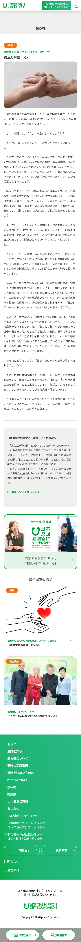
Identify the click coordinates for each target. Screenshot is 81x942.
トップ (11, 744)
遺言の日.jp (15, 870)
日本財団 (29, 894)
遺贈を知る (14, 751)
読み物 (11, 787)
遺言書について (17, 758)
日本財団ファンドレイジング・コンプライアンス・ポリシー (27, 825)
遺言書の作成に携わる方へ (25, 836)
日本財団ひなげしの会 (22, 815)
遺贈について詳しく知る (25, 492)
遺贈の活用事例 (17, 765)
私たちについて (17, 780)
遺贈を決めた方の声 (20, 772)
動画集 (11, 794)
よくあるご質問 (17, 801)
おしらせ (13, 808)
